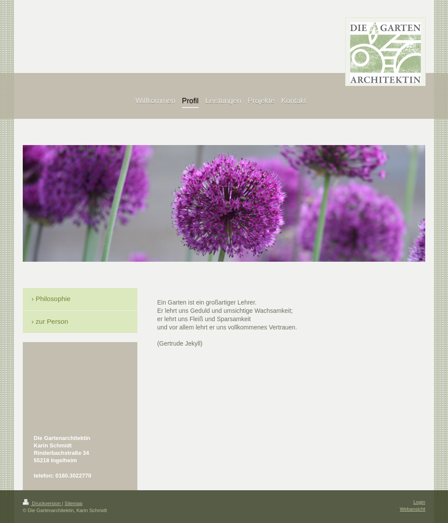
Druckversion (42, 503)
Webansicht (412, 509)
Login (419, 502)
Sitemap (74, 503)
